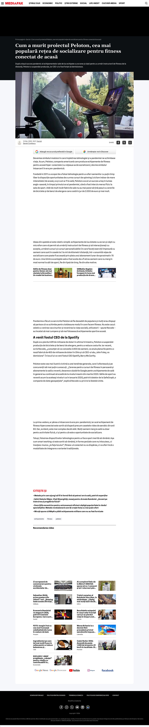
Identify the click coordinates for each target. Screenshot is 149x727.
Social (83, 3)
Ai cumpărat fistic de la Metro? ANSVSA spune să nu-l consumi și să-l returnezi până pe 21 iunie (87, 585)
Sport (122, 3)
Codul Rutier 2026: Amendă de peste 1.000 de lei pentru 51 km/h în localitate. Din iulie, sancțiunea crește (86, 644)
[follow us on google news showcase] (58, 670)
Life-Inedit (94, 3)
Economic (48, 3)
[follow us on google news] (41, 670)
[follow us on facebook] (107, 670)
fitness (49, 519)
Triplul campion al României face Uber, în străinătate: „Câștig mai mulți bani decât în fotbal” (87, 598)
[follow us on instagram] (91, 670)
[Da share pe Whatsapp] (130, 142)
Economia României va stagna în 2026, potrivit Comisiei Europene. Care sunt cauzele (42, 614)
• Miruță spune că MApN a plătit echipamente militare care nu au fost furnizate (68, 511)
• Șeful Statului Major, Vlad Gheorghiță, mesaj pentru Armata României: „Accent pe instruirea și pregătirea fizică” (70, 500)
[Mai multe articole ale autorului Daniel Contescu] (19, 142)
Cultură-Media (109, 3)
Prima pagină (20, 39)
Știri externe (71, 3)
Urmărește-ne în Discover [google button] (95, 151)
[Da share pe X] (124, 142)
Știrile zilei (34, 3)
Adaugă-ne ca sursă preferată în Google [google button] (53, 151)
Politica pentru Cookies (56, 695)
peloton (58, 519)
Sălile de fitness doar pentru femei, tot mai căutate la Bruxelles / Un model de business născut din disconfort (43, 272)
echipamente (39, 519)
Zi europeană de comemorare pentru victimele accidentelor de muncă (42, 585)
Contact (115, 695)
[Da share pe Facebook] (118, 142)
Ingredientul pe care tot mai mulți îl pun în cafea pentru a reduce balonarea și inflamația (43, 644)
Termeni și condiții (76, 695)
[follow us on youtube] (74, 670)
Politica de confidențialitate (98, 695)
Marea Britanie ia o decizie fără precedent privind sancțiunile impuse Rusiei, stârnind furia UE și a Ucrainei (86, 629)
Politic (58, 3)
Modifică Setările (74, 701)
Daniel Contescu (29, 143)
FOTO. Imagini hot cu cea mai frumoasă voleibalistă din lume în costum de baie (42, 629)
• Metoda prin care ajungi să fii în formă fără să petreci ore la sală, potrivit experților (70, 495)
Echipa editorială (36, 695)
